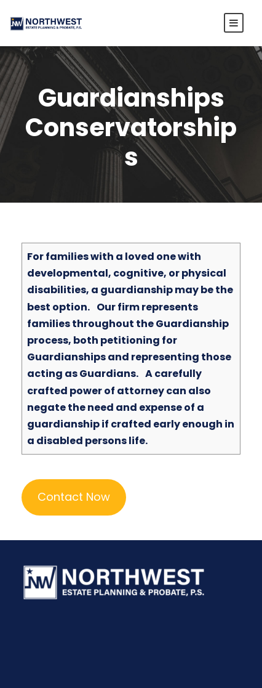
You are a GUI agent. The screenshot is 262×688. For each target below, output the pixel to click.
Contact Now (74, 496)
